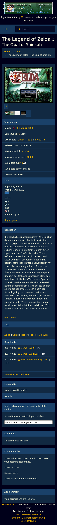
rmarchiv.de (8, 504)
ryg (21, 162)
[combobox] (35, 29)
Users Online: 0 (28, 520)
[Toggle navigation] (6, 29)
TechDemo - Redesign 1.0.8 (35, 359)
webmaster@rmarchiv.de (28, 514)
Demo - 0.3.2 (27, 347)
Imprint (16, 517)
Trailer (24, 334)
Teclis (29, 139)
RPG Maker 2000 (23, 127)
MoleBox (43, 334)
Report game (11, 220)
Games (17, 51)
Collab (15, 334)
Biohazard (40, 139)
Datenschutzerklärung (33, 517)
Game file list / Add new (17, 374)
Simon (21, 139)
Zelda (7, 334)
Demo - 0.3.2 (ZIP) (30, 353)
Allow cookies (45, 4)
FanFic (33, 334)
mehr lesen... (11, 317)
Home (7, 51)
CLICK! (25, 151)
